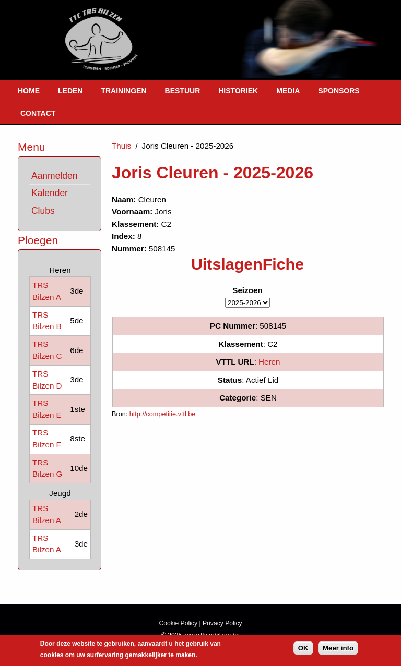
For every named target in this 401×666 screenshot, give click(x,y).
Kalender (49, 193)
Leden (70, 91)
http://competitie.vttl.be (162, 414)
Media (288, 91)
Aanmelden (54, 176)
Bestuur (182, 91)
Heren (269, 361)
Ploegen (38, 240)
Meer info (338, 650)
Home (29, 91)
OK (303, 650)
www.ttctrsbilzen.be (212, 635)
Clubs (43, 210)
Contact (37, 113)
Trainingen (123, 91)
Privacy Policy (222, 623)
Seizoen (247, 290)
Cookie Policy (178, 623)
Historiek (238, 91)
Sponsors (338, 91)
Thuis (121, 145)
